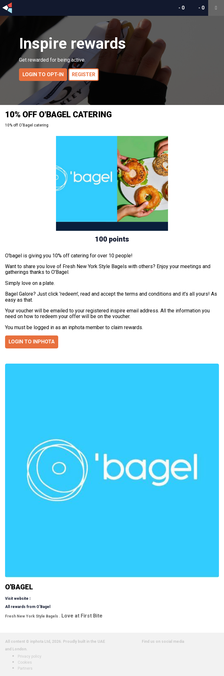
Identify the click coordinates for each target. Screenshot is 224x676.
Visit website (16, 598)
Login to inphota (32, 342)
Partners (25, 668)
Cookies (25, 662)
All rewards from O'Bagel (27, 607)
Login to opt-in (43, 74)
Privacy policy (29, 656)
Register (83, 74)
